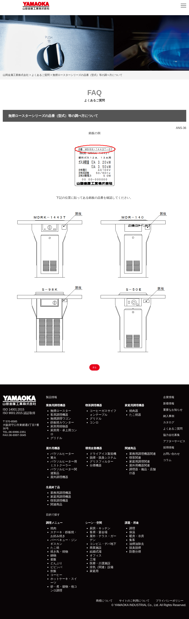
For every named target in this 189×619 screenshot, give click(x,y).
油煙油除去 (136, 543)
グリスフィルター (101, 461)
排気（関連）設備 (101, 567)
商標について (104, 600)
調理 (132, 528)
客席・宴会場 (98, 532)
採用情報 (168, 447)
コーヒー (56, 574)
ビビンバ (56, 567)
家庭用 (94, 571)
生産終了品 (53, 487)
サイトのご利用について (134, 600)
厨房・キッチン (100, 528)
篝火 (53, 457)
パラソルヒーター (62, 453)
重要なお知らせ (173, 409)
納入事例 (168, 416)
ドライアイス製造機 (103, 453)
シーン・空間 (93, 522)
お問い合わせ (171, 453)
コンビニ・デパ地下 (103, 543)
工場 (93, 559)
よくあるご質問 (173, 428)
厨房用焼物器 (59, 426)
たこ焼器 (135, 414)
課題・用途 (132, 522)
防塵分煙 (135, 551)
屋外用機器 (53, 448)
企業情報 (168, 397)
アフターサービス (174, 441)
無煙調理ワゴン (60, 418)
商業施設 (96, 547)
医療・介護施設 (100, 563)
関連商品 (130, 448)
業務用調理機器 (55, 405)
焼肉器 (133, 410)
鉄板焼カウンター (62, 422)
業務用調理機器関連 (142, 453)
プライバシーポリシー (169, 600)
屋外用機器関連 (139, 465)
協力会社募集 (171, 434)
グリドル (56, 438)
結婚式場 (96, 551)
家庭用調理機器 (134, 405)
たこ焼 (54, 547)
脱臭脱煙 (135, 547)
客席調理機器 (59, 414)
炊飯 (53, 571)
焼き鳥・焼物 (59, 551)
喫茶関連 (135, 457)
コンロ (94, 422)
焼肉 (53, 528)
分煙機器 (96, 465)
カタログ (168, 422)
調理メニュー (54, 522)
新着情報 (168, 403)
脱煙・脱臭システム (103, 457)
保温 (132, 532)
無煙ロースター (60, 410)
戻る (94, 367)
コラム (167, 460)
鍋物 (53, 555)
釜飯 (53, 559)
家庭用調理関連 (139, 461)
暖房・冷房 (136, 536)
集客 (132, 539)
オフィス (96, 555)
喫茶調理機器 (93, 405)
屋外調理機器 (59, 477)
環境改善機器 (93, 448)
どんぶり (56, 563)
